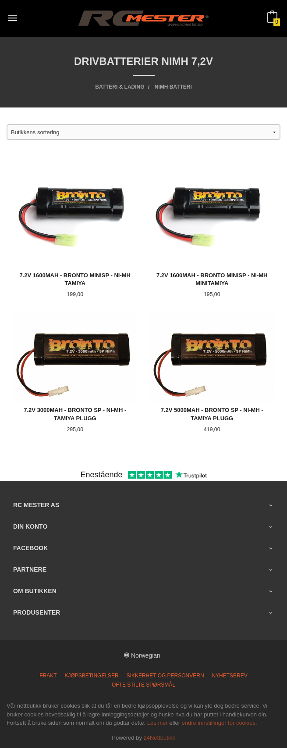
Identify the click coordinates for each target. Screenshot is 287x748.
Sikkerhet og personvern (165, 676)
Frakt (48, 676)
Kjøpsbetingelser (92, 676)
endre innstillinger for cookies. (219, 722)
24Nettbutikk (159, 737)
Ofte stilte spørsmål (143, 685)
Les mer (157, 722)
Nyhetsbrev (229, 676)
